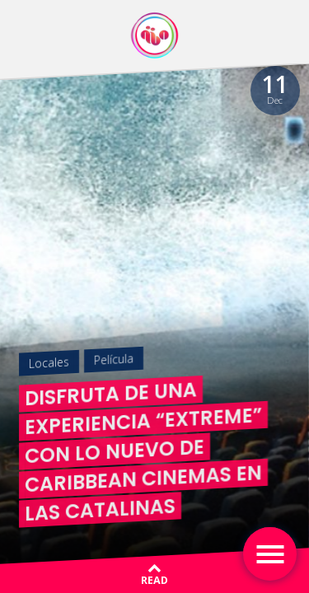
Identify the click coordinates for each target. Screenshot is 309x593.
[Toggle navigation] (270, 554)
